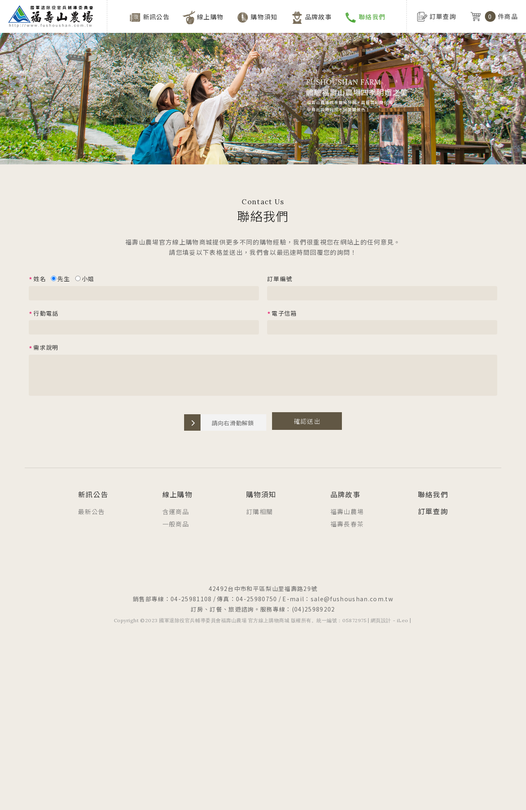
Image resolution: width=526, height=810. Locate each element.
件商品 (494, 16)
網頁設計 (381, 620)
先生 (60, 279)
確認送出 (307, 421)
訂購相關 (259, 511)
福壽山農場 (347, 511)
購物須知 (264, 16)
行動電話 (44, 313)
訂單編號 (279, 279)
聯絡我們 (372, 16)
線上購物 (210, 16)
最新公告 (91, 511)
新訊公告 (156, 16)
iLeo (402, 620)
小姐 (85, 279)
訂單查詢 (433, 511)
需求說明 (44, 348)
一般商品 (175, 523)
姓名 (37, 279)
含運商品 (175, 511)
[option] (263, 82)
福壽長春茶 (347, 523)
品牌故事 (318, 16)
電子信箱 (282, 313)
